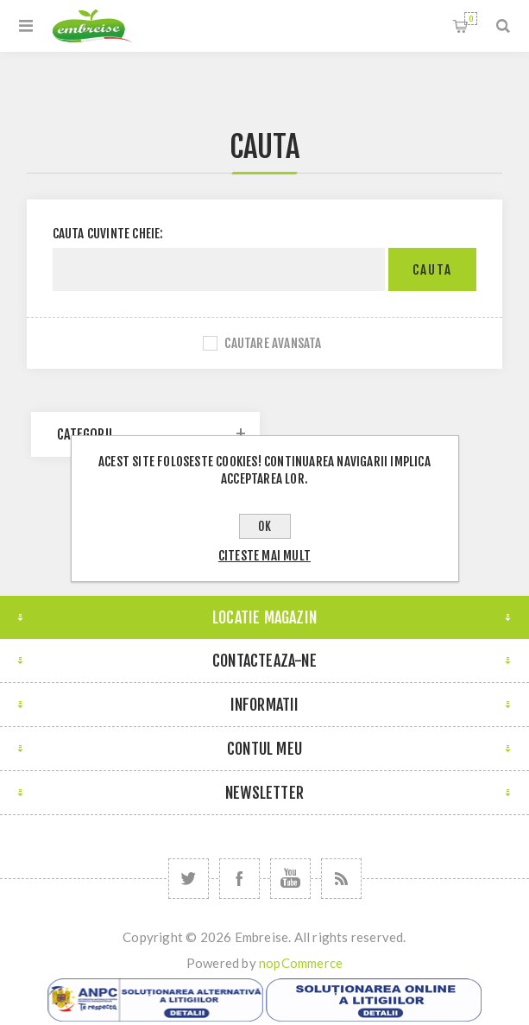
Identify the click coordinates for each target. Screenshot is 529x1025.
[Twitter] (188, 878)
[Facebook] (239, 878)
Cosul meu (470, 18)
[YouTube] (290, 878)
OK (264, 526)
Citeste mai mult (264, 555)
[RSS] (341, 878)
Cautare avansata (272, 343)
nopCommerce (301, 963)
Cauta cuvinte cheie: (108, 233)
